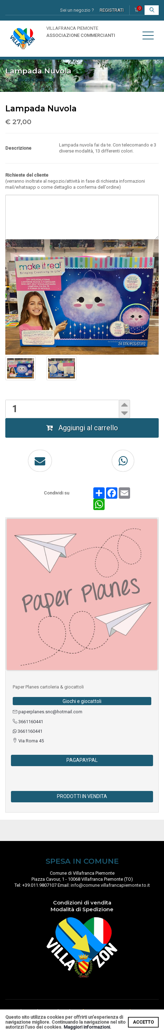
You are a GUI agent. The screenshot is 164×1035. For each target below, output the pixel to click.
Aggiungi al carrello (82, 428)
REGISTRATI (112, 10)
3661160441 (28, 721)
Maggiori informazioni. (87, 1027)
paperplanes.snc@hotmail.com (47, 711)
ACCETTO (143, 1022)
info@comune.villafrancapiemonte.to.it (110, 885)
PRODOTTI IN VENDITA (82, 796)
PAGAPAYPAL (82, 760)
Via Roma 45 (28, 740)
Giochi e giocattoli (35, 79)
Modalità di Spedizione (82, 909)
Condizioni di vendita (82, 902)
